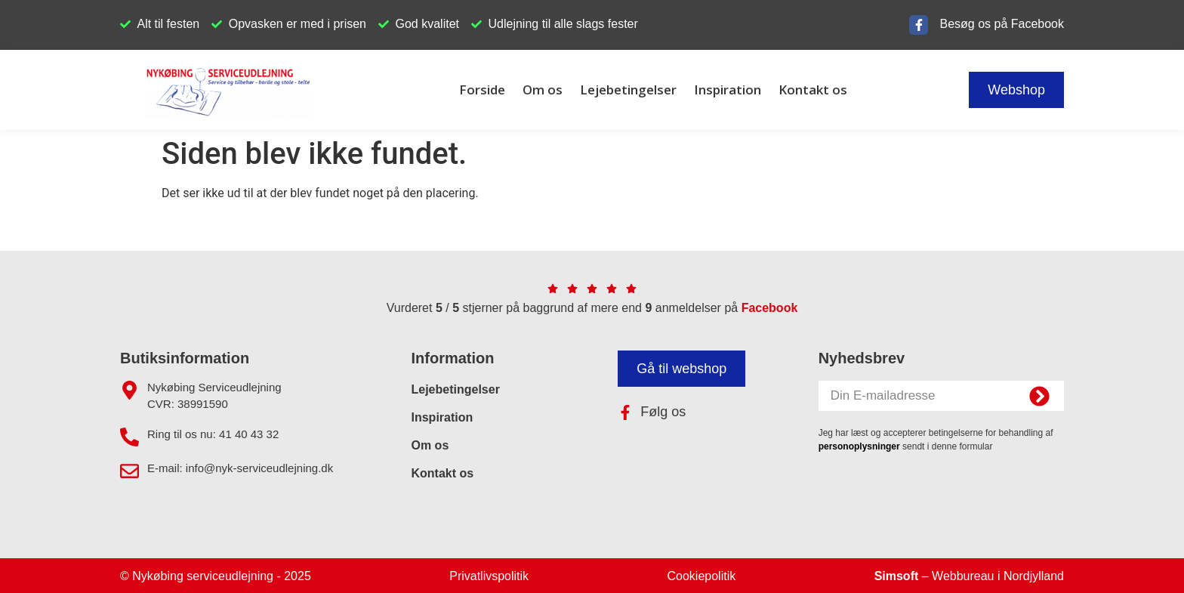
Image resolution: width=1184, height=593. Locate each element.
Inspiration (727, 89)
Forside (482, 89)
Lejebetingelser (628, 89)
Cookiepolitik (702, 576)
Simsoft (896, 576)
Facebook (770, 307)
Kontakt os (813, 89)
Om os (543, 89)
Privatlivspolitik (489, 576)
